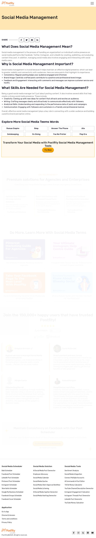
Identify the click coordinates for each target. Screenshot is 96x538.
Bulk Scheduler (7, 471)
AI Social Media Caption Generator (45, 492)
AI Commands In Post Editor (75, 481)
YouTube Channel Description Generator (79, 488)
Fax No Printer (59, 134)
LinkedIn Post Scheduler (10, 478)
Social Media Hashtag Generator (44, 496)
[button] (92, 3)
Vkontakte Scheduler (9, 488)
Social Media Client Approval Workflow (46, 485)
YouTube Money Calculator (74, 503)
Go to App (5, 512)
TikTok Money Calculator (73, 485)
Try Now (48, 150)
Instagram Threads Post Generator (77, 496)
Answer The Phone (59, 128)
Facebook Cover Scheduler (11, 499)
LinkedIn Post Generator (73, 499)
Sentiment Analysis (72, 471)
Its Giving (36, 134)
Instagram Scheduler (9, 485)
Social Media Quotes (40, 481)
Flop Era (83, 134)
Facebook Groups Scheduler (12, 496)
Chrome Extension (8, 515)
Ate (83, 128)
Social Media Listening (41, 488)
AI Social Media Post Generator (44, 471)
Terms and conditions (9, 519)
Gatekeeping (13, 134)
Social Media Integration (73, 474)
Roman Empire (13, 128)
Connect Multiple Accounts (74, 478)
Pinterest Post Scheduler (11, 481)
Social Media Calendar (41, 478)
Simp (36, 128)
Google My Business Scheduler (12, 492)
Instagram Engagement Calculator (77, 492)
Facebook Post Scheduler (11, 474)
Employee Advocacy (40, 474)
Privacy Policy (7, 522)
